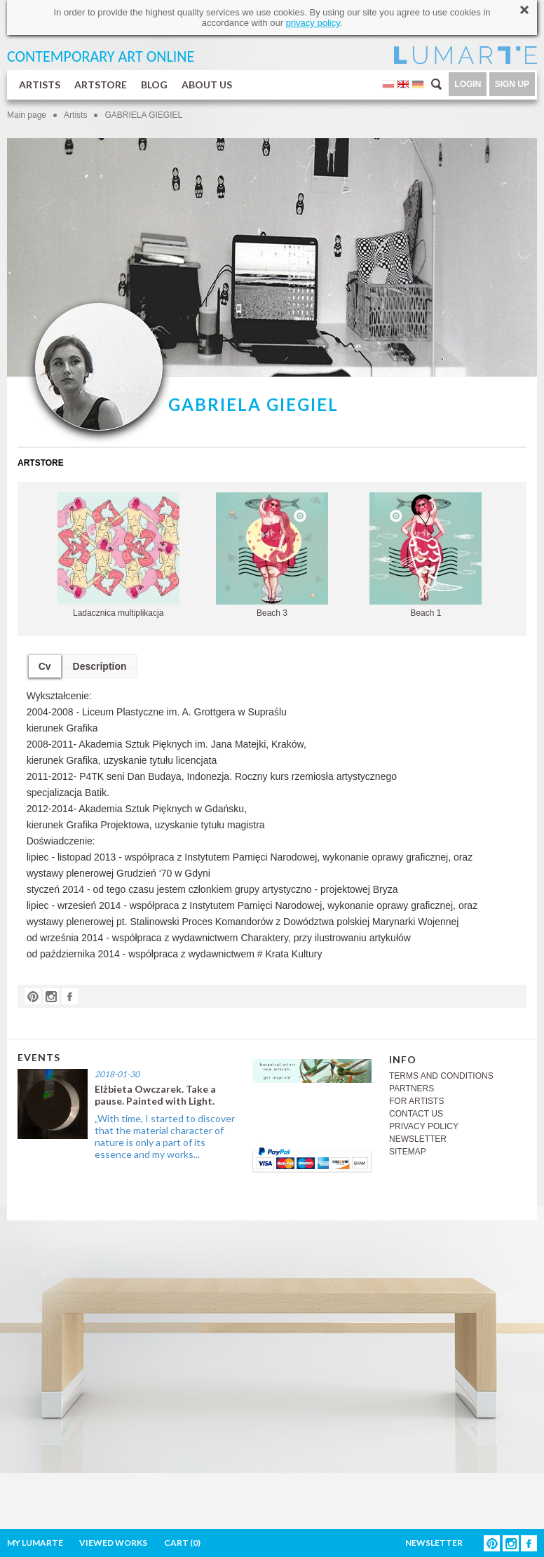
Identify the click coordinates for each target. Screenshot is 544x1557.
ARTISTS (39, 84)
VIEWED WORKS (113, 1542)
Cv (45, 666)
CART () (182, 1542)
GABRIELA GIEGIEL (143, 115)
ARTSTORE (100, 84)
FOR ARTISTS (416, 1101)
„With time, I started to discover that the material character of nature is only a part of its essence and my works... (165, 1136)
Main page (26, 115)
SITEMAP (407, 1152)
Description (100, 666)
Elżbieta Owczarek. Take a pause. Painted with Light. (155, 1095)
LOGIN (467, 84)
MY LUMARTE (35, 1542)
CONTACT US (416, 1114)
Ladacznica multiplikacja (118, 555)
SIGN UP (512, 84)
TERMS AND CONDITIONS (441, 1076)
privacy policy (313, 23)
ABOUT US (207, 84)
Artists (75, 115)
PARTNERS (411, 1088)
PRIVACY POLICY (423, 1126)
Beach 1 (425, 555)
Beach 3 (272, 555)
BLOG (154, 84)
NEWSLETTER (418, 1139)
